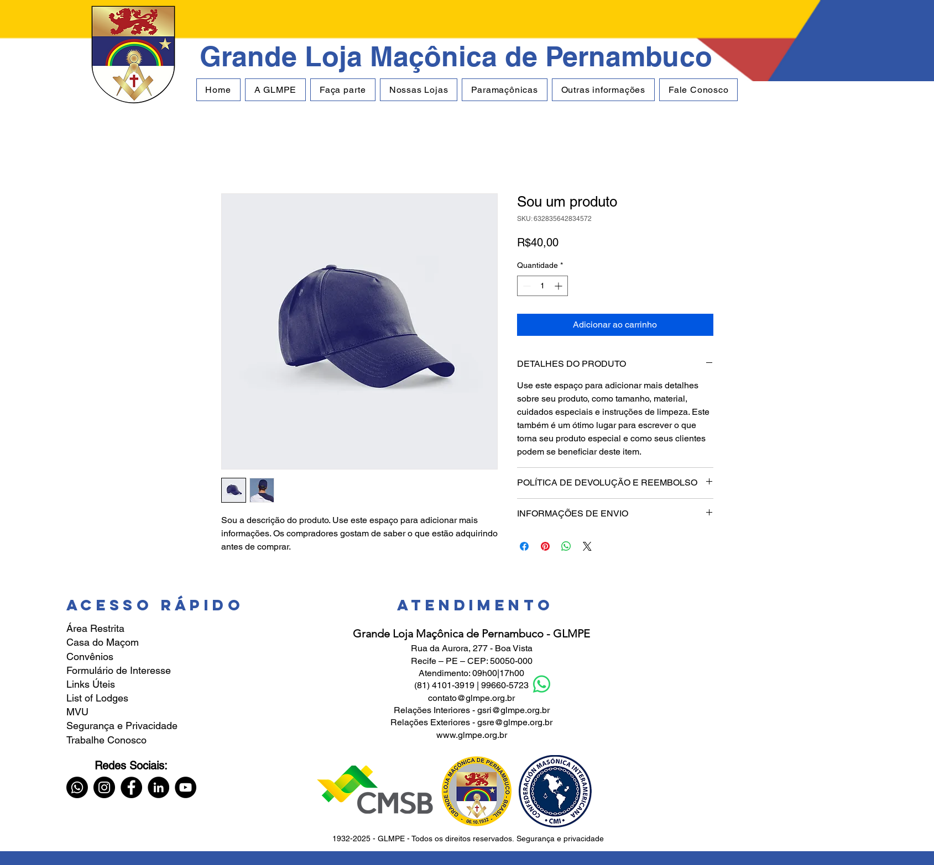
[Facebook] (131, 787)
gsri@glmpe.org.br (513, 710)
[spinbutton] (542, 286)
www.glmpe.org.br (471, 735)
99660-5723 (505, 685)
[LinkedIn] (158, 787)
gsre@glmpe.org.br (514, 722)
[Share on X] (587, 546)
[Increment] (559, 286)
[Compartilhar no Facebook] (524, 546)
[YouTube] (185, 787)
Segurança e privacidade (560, 838)
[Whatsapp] (77, 787)
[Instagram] (104, 787)
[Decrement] (526, 286)
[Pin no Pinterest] (545, 546)
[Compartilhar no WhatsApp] (566, 546)
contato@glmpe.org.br (471, 698)
